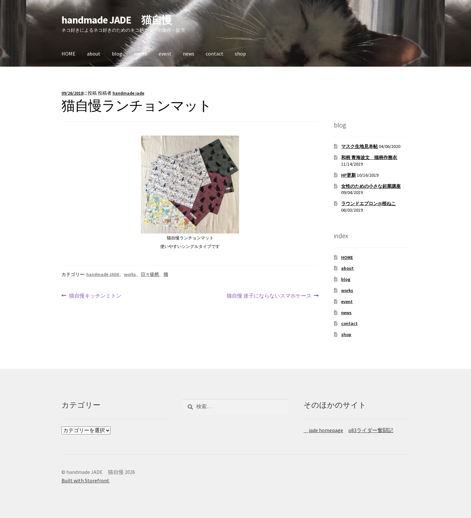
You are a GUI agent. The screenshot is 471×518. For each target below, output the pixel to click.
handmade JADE (102, 274)
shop (240, 53)
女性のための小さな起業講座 (371, 186)
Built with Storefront (85, 480)
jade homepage (323, 430)
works (140, 53)
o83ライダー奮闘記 (370, 430)
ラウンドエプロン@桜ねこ (368, 203)
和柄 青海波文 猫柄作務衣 (369, 157)
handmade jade (128, 93)
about (93, 53)
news (188, 53)
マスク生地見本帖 (359, 146)
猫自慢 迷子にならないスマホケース (269, 296)
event (165, 53)
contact (214, 53)
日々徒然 (150, 274)
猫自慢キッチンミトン (95, 296)
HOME (68, 53)
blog (117, 53)
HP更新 (348, 175)
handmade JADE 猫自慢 (116, 19)
